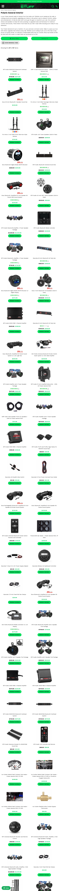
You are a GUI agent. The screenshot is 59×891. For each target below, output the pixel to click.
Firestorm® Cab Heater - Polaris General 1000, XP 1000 (44, 536)
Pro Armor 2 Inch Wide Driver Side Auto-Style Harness (14, 135)
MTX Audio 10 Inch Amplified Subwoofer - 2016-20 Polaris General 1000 (44, 385)
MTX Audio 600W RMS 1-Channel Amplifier (14, 323)
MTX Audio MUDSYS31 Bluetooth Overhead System (14, 70)
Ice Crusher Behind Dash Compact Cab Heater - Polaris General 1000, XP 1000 (15, 775)
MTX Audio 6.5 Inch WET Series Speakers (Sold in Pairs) (44, 196)
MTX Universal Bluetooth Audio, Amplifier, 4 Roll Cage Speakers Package (15, 867)
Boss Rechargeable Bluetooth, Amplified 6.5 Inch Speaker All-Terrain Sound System (14, 506)
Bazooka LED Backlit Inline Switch (14, 477)
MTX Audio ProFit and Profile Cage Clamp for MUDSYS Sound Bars (44, 447)
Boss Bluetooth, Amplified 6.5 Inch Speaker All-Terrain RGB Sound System (15, 196)
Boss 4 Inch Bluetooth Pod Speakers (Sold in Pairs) (44, 291)
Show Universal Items (10, 43)
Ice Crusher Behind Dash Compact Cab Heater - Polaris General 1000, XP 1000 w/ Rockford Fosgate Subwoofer (44, 776)
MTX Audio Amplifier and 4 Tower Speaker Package (44, 417)
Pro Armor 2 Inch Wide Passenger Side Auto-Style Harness (44, 102)
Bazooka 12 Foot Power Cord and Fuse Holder (44, 477)
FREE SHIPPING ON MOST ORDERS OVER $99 (29, 1)
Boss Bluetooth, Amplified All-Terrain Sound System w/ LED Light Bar (15, 354)
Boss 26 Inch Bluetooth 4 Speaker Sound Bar (14, 102)
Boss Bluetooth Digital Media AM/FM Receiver (14, 164)
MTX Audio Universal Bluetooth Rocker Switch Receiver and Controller (14, 536)
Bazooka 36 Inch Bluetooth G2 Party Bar (44, 258)
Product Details (15, 79)
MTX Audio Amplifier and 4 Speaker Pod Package (44, 657)
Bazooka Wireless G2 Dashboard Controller (44, 566)
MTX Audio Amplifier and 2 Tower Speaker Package (14, 385)
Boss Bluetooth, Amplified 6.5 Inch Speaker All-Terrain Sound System (44, 595)
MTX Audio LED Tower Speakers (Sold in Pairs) (44, 134)
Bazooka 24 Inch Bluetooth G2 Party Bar (44, 323)
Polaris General (8, 10)
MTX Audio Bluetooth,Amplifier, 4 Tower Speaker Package (14, 228)
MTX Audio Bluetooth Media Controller (44, 228)
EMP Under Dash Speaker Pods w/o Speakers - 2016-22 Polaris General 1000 (15, 417)
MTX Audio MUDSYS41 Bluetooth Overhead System (14, 714)
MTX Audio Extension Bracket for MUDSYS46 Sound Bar (14, 745)
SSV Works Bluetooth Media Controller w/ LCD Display (15, 625)
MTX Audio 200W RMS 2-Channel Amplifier (14, 685)
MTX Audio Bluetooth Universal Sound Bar (44, 164)
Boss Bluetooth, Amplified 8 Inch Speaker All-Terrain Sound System (44, 506)
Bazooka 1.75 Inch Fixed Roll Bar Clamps (14, 594)
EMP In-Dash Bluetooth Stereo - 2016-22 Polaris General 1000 (44, 70)
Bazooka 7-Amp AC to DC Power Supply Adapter (14, 566)
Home (2, 10)
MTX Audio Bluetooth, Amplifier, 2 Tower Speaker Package (14, 259)
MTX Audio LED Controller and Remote (44, 744)
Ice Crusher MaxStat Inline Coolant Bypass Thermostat (44, 807)
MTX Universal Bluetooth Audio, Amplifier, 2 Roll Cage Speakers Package (44, 837)
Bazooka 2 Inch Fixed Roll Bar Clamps (44, 867)
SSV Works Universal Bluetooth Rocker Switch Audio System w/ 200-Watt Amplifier (44, 354)
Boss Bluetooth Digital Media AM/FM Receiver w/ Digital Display (14, 291)
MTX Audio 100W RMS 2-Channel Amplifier (14, 446)
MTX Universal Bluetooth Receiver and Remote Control (15, 837)
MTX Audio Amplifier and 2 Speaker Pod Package (14, 657)
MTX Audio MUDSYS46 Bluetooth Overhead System (44, 714)
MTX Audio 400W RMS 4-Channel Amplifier (44, 685)
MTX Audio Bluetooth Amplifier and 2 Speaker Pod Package (44, 625)
